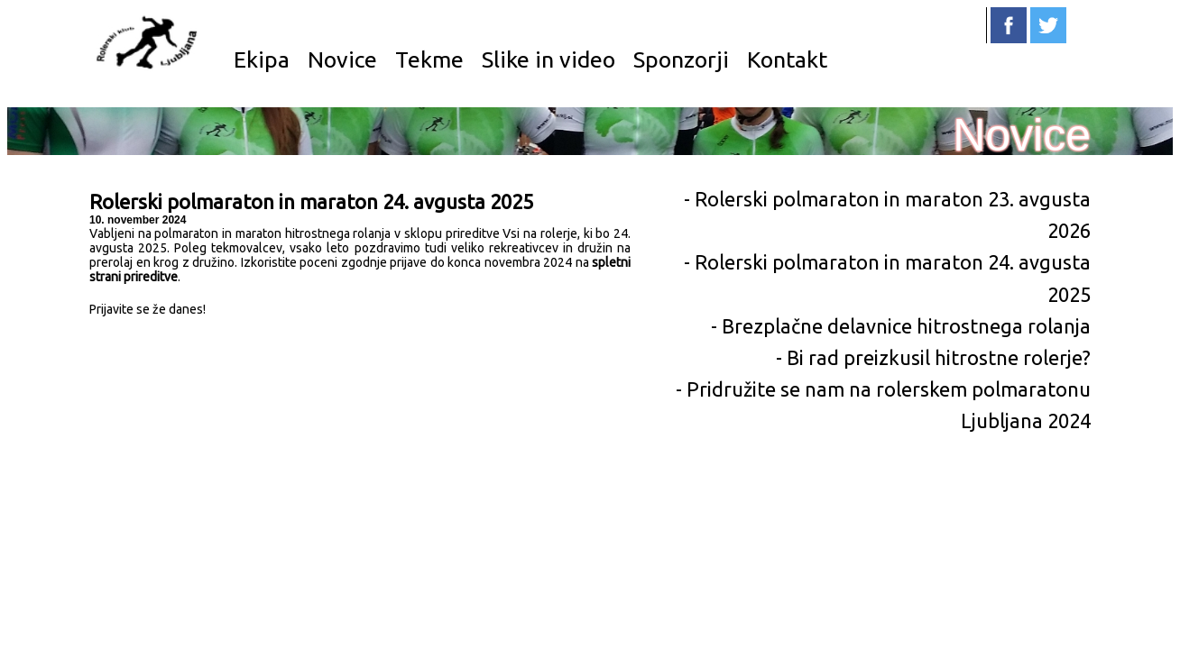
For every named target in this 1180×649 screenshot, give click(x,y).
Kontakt (787, 59)
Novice (342, 59)
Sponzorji (681, 59)
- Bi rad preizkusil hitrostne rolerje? (933, 357)
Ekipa (262, 59)
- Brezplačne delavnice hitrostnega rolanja (901, 326)
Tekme (429, 59)
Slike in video (548, 59)
